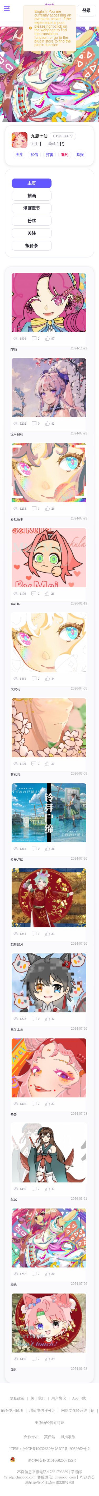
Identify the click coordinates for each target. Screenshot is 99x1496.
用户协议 (58, 1398)
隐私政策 (17, 1398)
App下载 (79, 1398)
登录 (86, 10)
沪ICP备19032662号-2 (72, 1449)
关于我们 (38, 1398)
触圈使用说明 (12, 1411)
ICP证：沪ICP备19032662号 (31, 1449)
